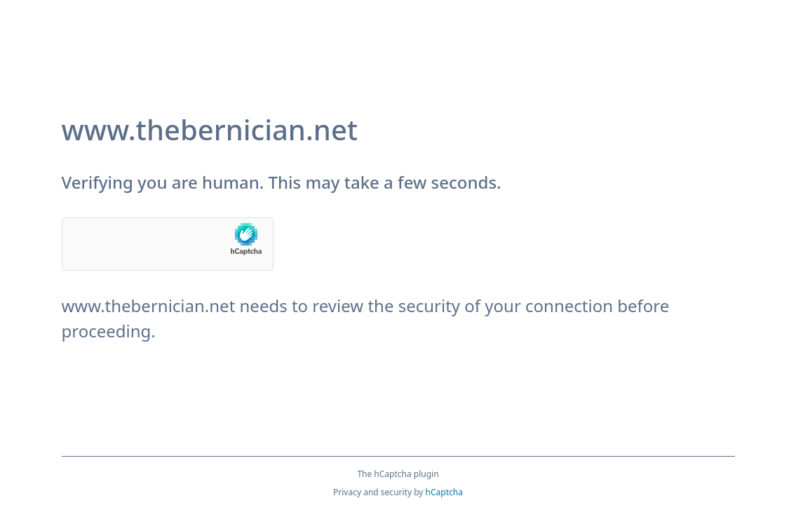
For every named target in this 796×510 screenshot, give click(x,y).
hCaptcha (444, 492)
